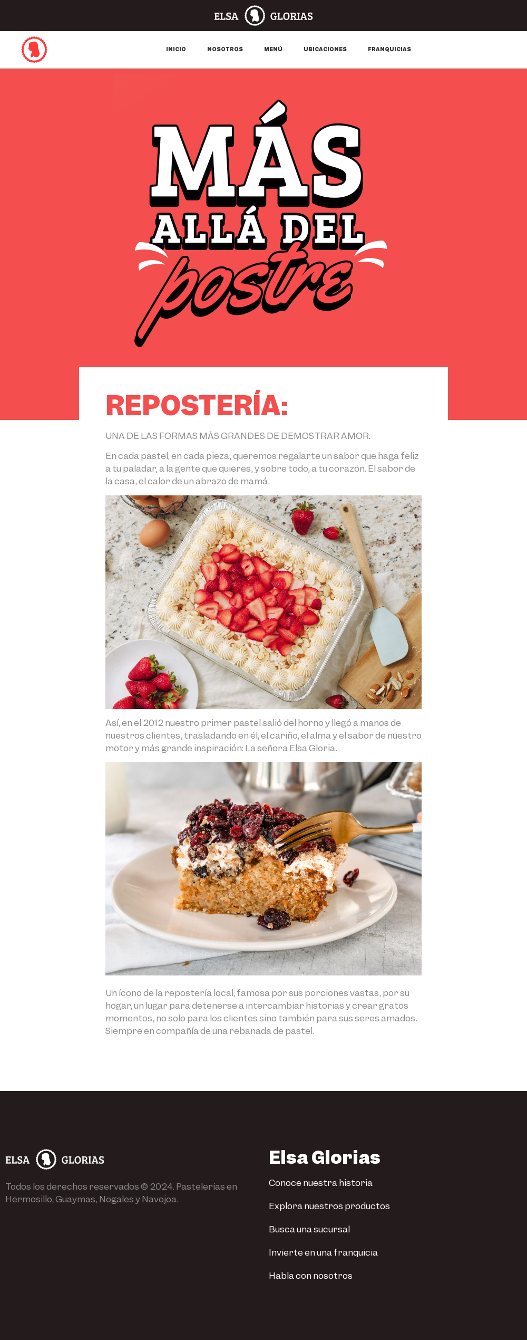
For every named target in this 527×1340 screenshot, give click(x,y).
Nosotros (225, 49)
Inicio (176, 49)
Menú (273, 49)
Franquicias (389, 49)
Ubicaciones (325, 49)
